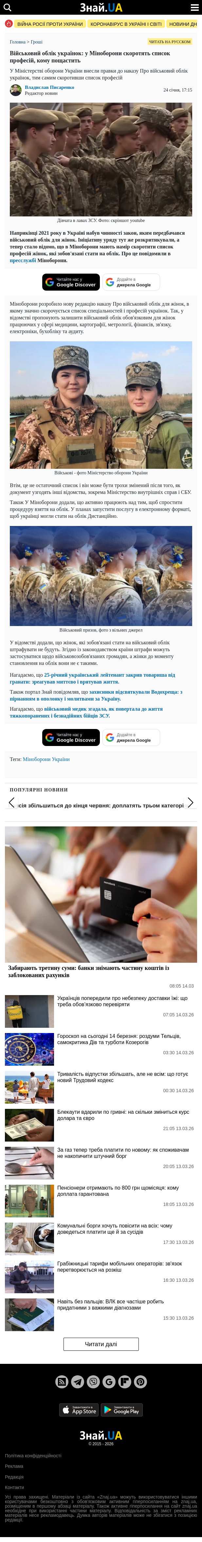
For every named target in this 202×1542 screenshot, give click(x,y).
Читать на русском (170, 42)
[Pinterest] (140, 1381)
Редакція (14, 1477)
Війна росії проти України (50, 24)
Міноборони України (46, 759)
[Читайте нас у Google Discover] (71, 282)
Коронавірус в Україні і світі (126, 24)
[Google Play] (122, 1409)
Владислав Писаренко (49, 87)
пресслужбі (23, 260)
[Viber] (93, 1381)
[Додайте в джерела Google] (131, 282)
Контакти (14, 1487)
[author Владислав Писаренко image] (17, 90)
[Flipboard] (124, 1381)
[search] (7, 7)
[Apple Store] (79, 1409)
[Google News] (109, 1381)
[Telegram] (77, 1381)
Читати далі (101, 1344)
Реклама (14, 1466)
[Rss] (61, 1381)
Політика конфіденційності (33, 1455)
